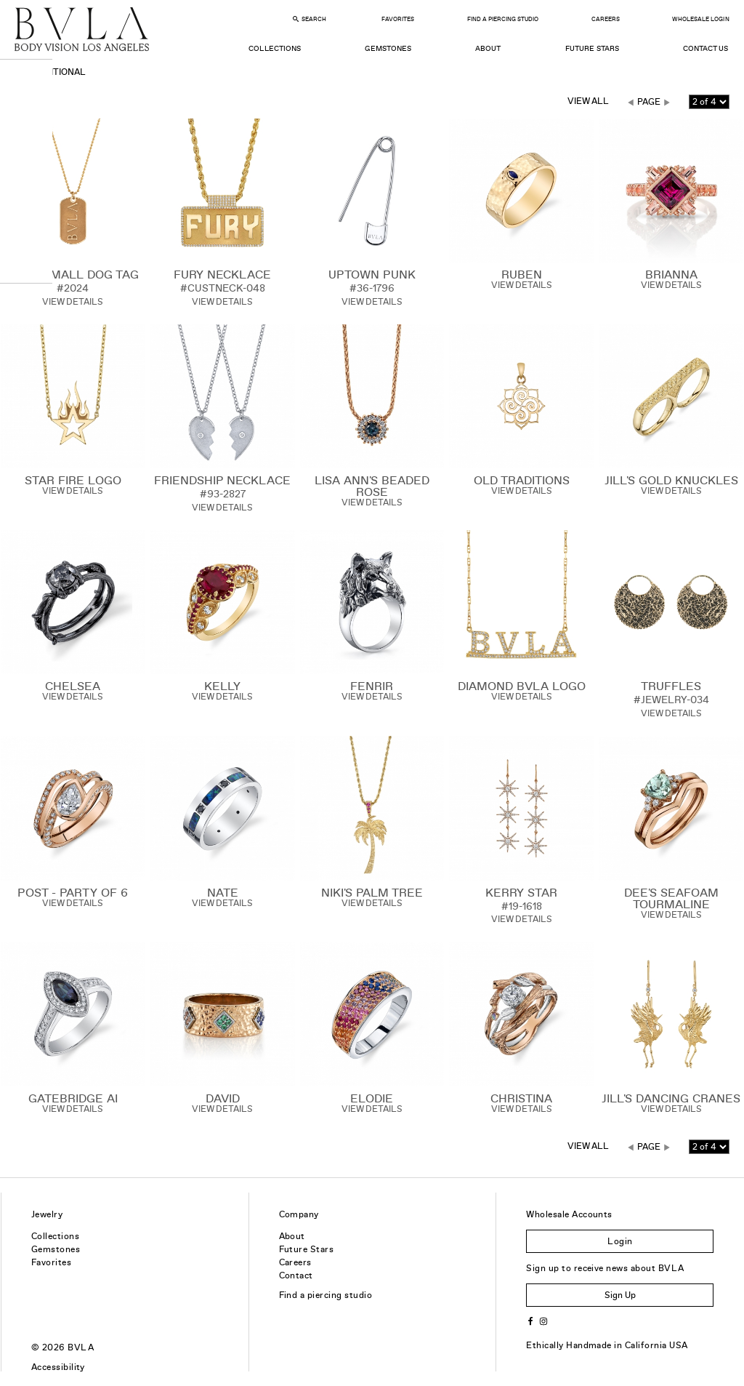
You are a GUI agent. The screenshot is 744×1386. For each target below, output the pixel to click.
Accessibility (58, 1367)
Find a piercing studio (326, 1295)
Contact (296, 1275)
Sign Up (620, 1295)
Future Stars (592, 48)
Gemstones (388, 48)
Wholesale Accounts (569, 1214)
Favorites (397, 19)
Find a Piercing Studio (502, 19)
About (488, 48)
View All (588, 101)
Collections (274, 48)
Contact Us (705, 48)
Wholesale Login (700, 19)
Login (619, 1241)
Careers (605, 19)
